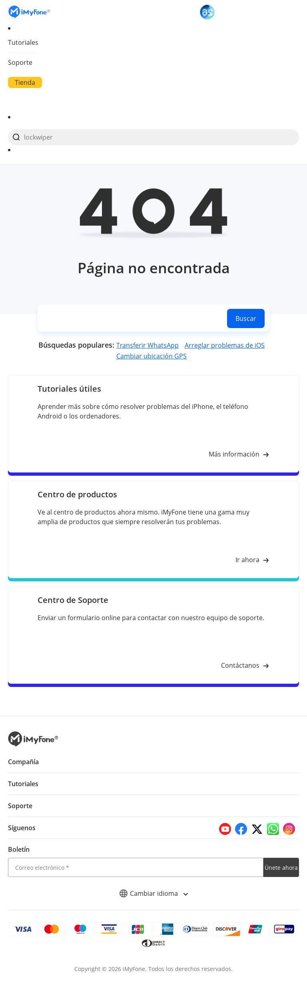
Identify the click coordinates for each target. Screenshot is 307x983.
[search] (153, 137)
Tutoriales (23, 42)
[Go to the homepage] (33, 12)
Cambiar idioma (153, 893)
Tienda (25, 82)
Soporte (20, 62)
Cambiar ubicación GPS (151, 356)
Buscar (245, 318)
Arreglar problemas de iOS (224, 345)
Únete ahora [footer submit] (281, 867)
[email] (135, 867)
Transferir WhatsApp (148, 345)
